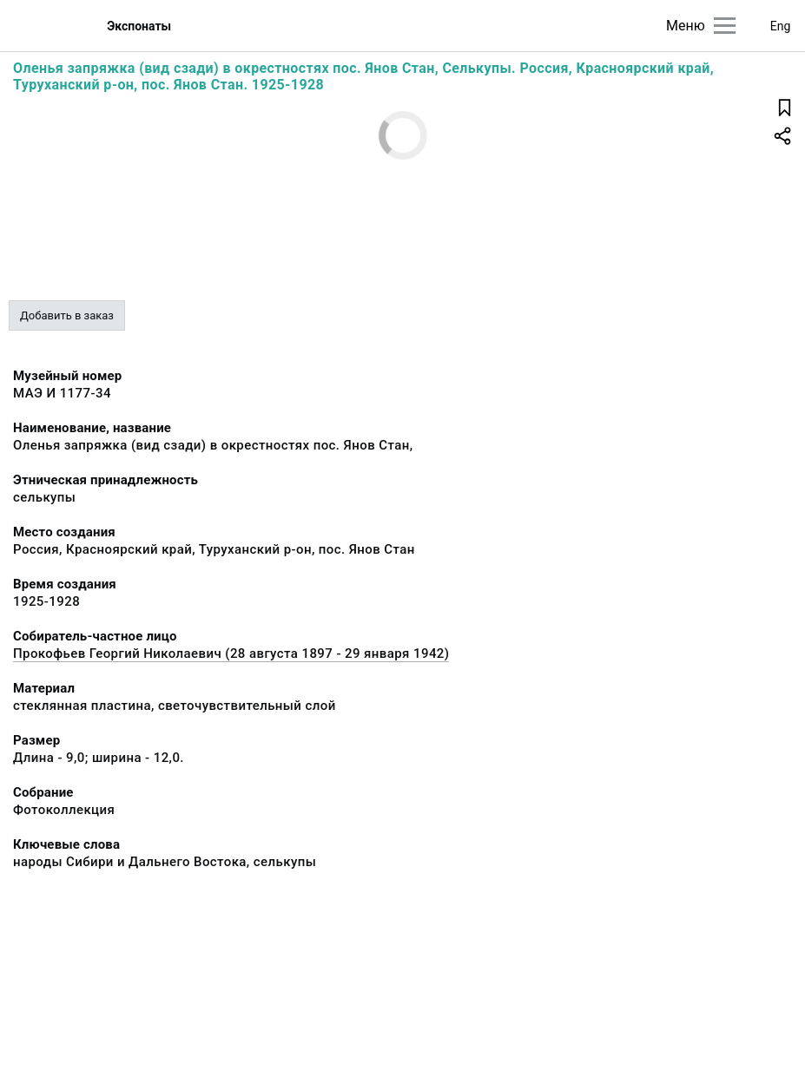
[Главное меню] (724, 26)
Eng (780, 26)
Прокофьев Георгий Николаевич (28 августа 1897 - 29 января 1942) (231, 653)
